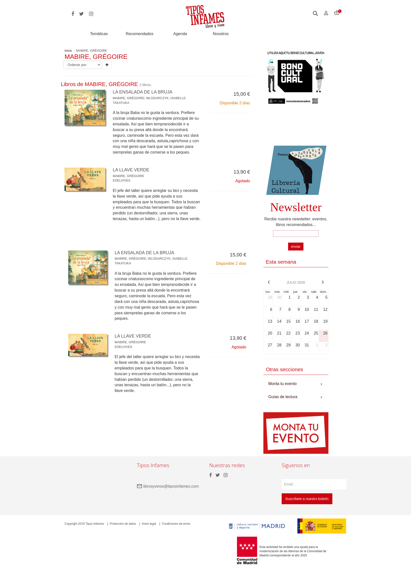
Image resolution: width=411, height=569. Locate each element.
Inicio (68, 50)
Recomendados (139, 33)
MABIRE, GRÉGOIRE (128, 98)
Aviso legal (149, 523)
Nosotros (221, 33)
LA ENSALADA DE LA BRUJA (142, 92)
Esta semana (281, 262)
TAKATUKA (121, 103)
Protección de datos (123, 523)
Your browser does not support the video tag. (295, 128)
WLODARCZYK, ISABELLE (165, 98)
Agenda (180, 33)
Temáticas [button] (99, 34)
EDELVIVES (121, 180)
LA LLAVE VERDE (131, 169)
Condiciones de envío (176, 523)
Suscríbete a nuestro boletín (307, 499)
